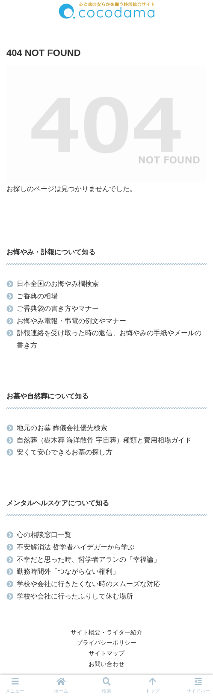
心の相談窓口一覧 (44, 534)
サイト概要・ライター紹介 (106, 632)
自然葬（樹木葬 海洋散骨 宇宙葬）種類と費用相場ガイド (104, 440)
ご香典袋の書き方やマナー (58, 308)
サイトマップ (106, 653)
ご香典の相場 (37, 296)
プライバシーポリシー (106, 642)
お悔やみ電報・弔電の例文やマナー (71, 320)
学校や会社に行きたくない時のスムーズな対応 (88, 583)
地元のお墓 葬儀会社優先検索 (62, 427)
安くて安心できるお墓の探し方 (64, 452)
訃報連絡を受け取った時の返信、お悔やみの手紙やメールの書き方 (109, 339)
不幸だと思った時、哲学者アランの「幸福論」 (88, 559)
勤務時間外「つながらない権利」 (68, 571)
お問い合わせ (106, 664)
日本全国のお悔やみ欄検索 (58, 283)
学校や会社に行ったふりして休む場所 (75, 596)
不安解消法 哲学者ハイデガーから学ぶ (76, 547)
